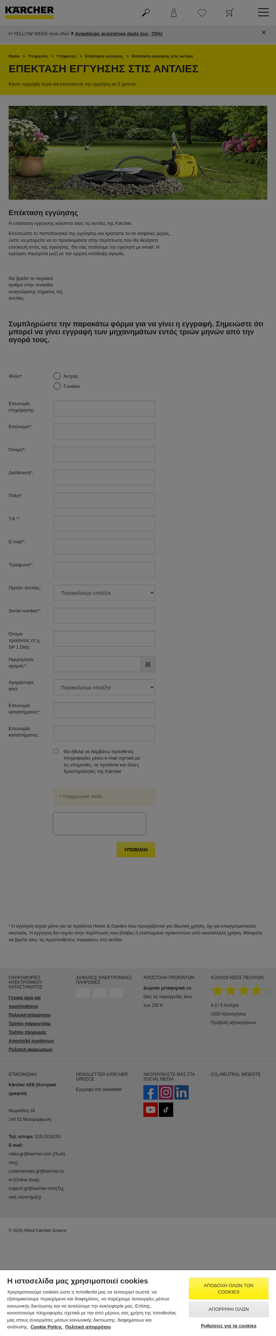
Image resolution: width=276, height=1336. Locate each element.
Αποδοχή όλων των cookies (228, 1289)
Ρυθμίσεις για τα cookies (229, 1325)
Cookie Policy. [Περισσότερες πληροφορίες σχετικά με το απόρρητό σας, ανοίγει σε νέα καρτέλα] (47, 1327)
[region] (138, 1303)
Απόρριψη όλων (228, 1309)
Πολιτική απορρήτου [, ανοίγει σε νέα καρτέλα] (88, 1327)
